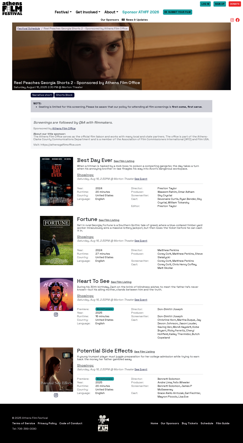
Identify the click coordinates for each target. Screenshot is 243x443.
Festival (62, 12)
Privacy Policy (47, 423)
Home (154, 423)
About (109, 12)
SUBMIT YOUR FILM (178, 12)
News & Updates (135, 19)
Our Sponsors (110, 19)
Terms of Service (23, 423)
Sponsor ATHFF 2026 (140, 12)
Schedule (207, 423)
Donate (234, 3)
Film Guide (223, 423)
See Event (140, 179)
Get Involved (87, 12)
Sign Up (219, 3)
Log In (205, 3)
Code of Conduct (70, 423)
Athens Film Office (64, 128)
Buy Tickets (190, 423)
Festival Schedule (29, 28)
